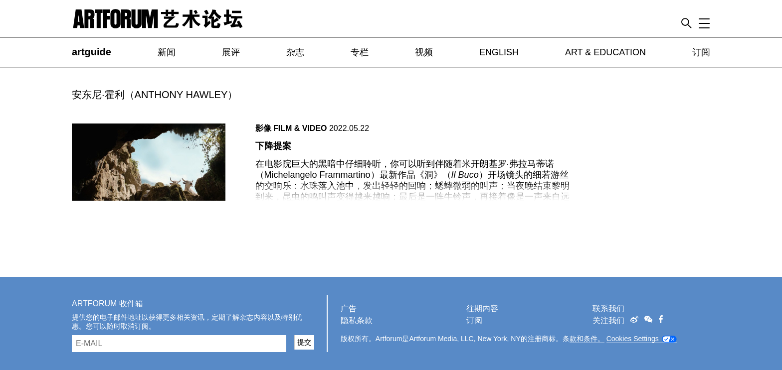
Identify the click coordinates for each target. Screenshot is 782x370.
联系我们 (608, 308)
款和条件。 (587, 339)
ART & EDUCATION (605, 52)
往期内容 (482, 308)
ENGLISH (499, 52)
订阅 (701, 52)
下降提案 (273, 146)
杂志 (295, 52)
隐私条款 (357, 320)
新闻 (167, 52)
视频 (424, 52)
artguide (91, 51)
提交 (304, 342)
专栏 (360, 52)
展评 (231, 52)
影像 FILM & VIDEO (291, 128)
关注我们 (608, 320)
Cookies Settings (632, 339)
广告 (349, 308)
